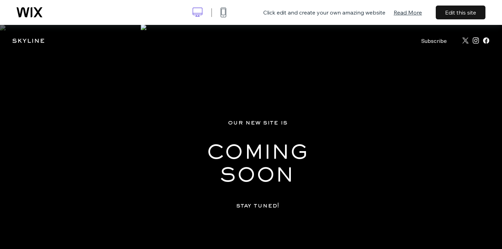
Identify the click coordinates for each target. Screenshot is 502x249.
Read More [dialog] (408, 12)
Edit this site (460, 12)
